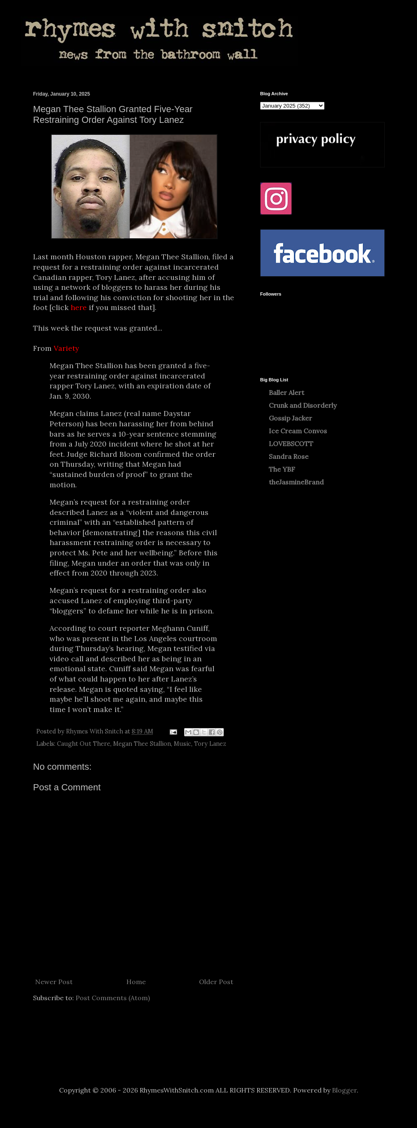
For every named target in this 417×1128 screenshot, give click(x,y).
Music (182, 743)
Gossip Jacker (290, 418)
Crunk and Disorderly (302, 405)
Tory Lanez (210, 743)
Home (136, 982)
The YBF (282, 469)
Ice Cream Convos (298, 431)
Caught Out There (83, 743)
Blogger (344, 1090)
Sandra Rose (288, 456)
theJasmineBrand (296, 482)
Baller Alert (286, 392)
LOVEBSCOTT (291, 443)
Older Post (216, 982)
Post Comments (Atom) (113, 998)
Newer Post (54, 982)
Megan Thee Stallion (142, 743)
